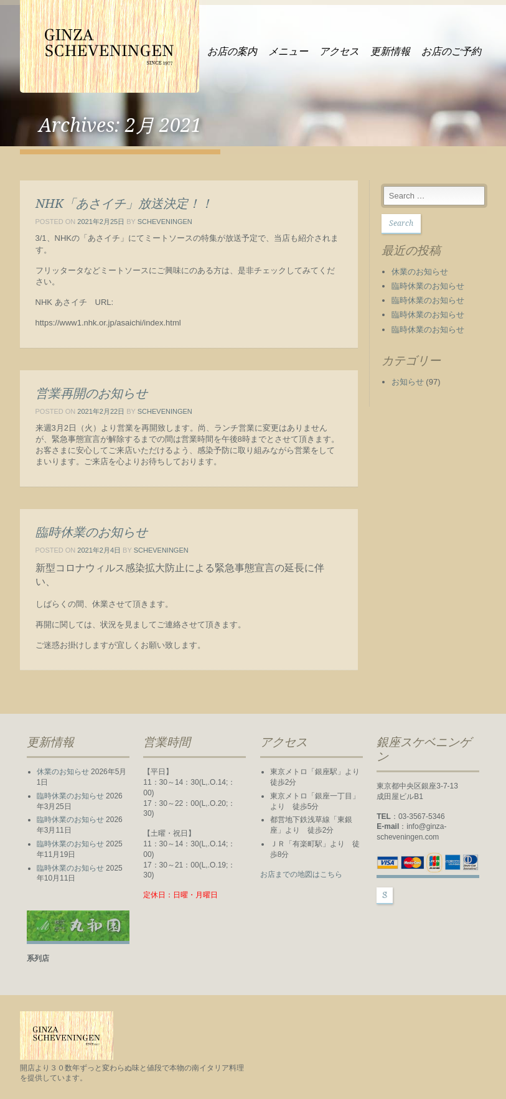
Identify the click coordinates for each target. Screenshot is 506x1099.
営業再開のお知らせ (91, 393)
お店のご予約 (451, 51)
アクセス (339, 51)
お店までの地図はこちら (301, 874)
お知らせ (407, 381)
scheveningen (165, 221)
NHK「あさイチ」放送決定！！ (124, 203)
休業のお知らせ (419, 271)
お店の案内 (232, 51)
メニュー (288, 51)
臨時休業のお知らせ (91, 532)
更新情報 (390, 51)
